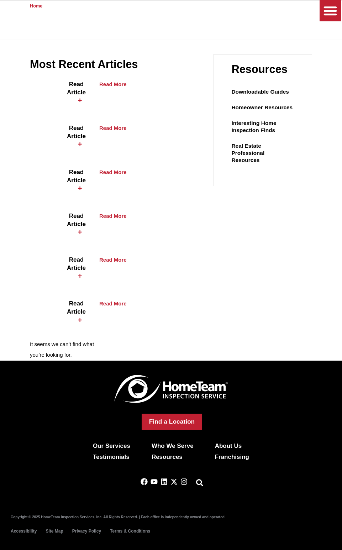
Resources (167, 457)
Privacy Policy (86, 531)
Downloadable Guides (259, 92)
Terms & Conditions (130, 531)
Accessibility (24, 531)
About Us (228, 445)
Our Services (111, 445)
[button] (330, 10)
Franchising (232, 457)
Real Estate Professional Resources (262, 149)
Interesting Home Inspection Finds (253, 126)
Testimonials (111, 457)
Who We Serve (173, 445)
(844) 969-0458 (246, 11)
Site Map (54, 531)
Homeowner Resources (261, 107)
